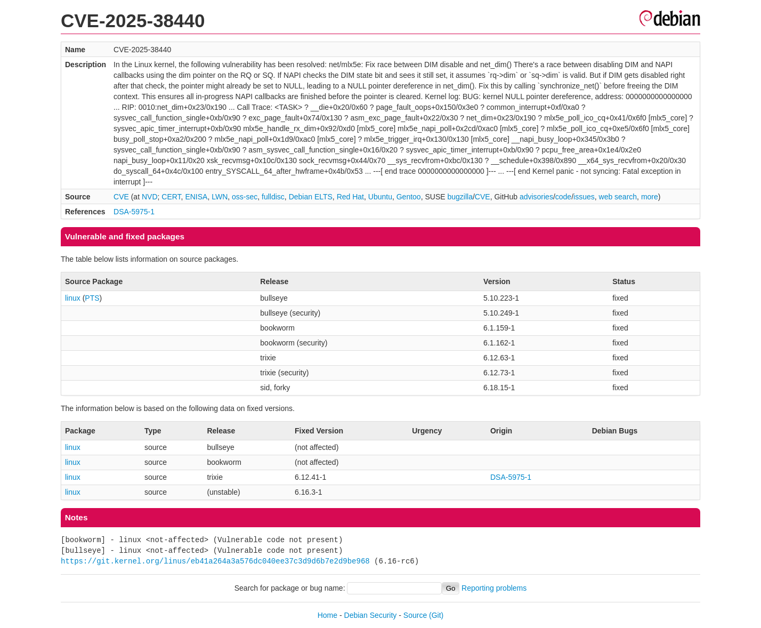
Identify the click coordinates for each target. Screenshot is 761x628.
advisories (536, 196)
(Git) (436, 615)
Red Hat (350, 196)
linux (72, 298)
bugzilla (459, 196)
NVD (150, 196)
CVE (121, 196)
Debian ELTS (311, 196)
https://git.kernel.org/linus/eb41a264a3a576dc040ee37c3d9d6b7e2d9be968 (215, 561)
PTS (92, 298)
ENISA (196, 196)
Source (415, 615)
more (649, 196)
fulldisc (273, 196)
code (563, 196)
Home (327, 615)
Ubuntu (380, 196)
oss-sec (244, 196)
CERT (171, 196)
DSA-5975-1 (134, 211)
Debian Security (370, 615)
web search (618, 196)
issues (584, 196)
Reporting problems (494, 588)
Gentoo (408, 196)
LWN (220, 196)
